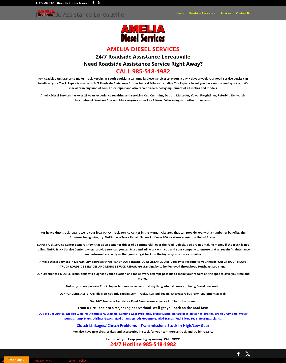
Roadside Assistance (202, 13)
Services (225, 13)
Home (180, 13)
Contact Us (243, 13)
